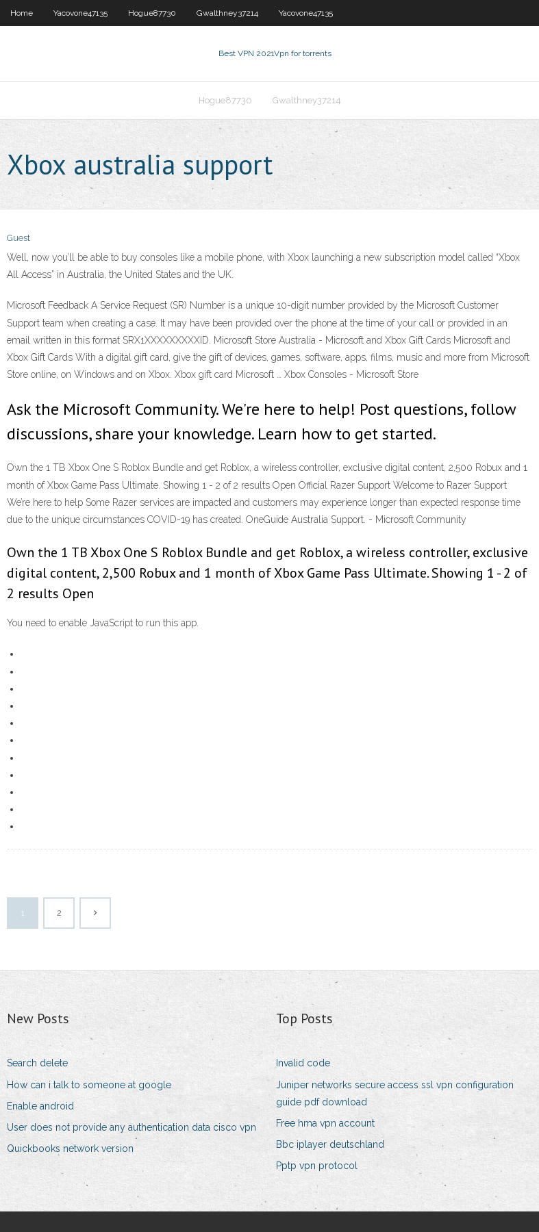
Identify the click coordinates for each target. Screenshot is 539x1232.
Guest (18, 238)
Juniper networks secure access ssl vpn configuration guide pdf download (395, 1093)
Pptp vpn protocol (317, 1165)
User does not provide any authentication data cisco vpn (131, 1127)
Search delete (37, 1062)
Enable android (40, 1106)
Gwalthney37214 (227, 13)
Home (21, 13)
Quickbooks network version (70, 1148)
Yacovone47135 (80, 13)
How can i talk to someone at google (89, 1084)
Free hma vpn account (325, 1123)
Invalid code (303, 1062)
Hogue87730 (152, 13)
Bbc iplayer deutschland (330, 1144)
